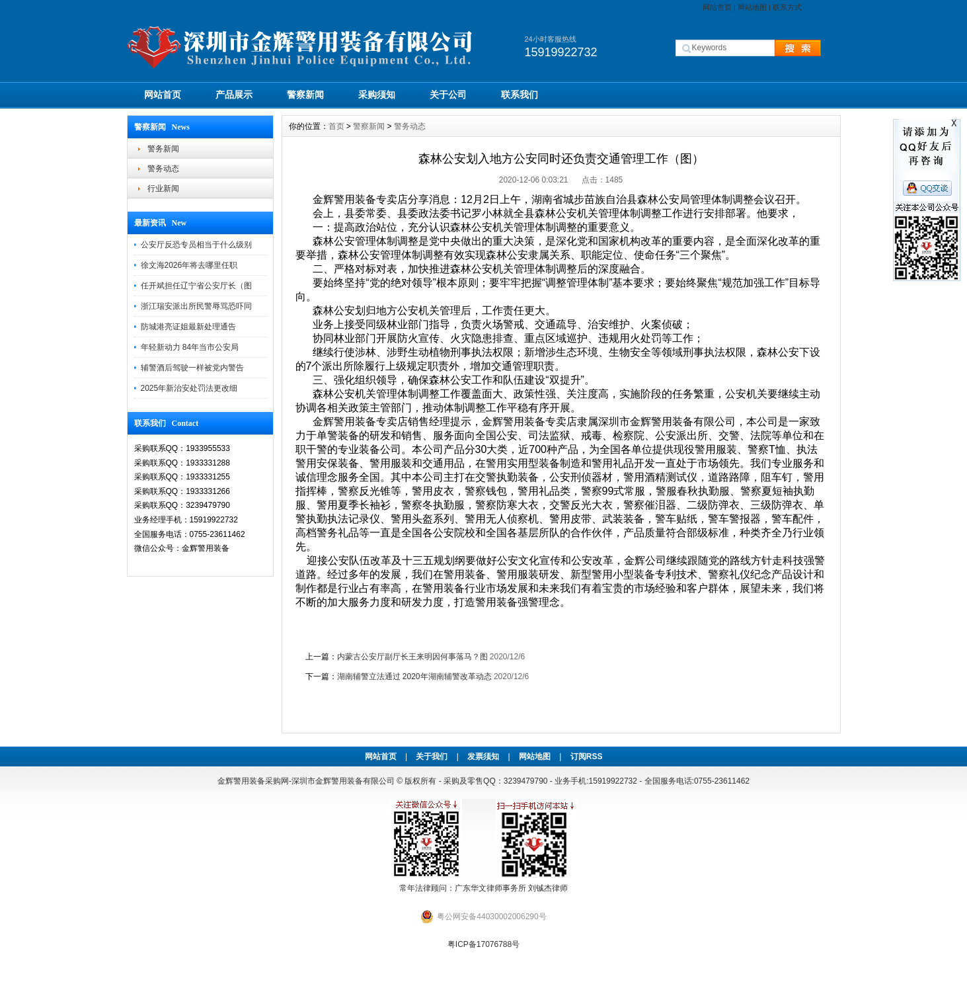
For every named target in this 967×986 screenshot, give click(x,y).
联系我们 (519, 94)
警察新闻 (305, 94)
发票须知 (483, 756)
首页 (336, 126)
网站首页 (717, 7)
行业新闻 (163, 188)
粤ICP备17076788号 (483, 944)
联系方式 (787, 7)
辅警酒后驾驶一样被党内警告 (192, 367)
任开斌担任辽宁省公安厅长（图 (196, 285)
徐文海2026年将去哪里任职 (189, 265)
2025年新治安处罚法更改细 (189, 388)
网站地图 (752, 7)
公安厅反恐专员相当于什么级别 (196, 244)
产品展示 (233, 94)
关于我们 (431, 756)
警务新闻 (163, 148)
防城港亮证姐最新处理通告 (188, 326)
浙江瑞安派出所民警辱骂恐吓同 (196, 306)
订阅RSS (586, 756)
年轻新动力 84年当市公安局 (190, 347)
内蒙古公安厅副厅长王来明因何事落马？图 (412, 656)
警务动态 (163, 168)
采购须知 (376, 94)
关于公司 (448, 94)
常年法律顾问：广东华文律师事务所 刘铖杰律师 (483, 888)
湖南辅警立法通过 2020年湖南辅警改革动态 (414, 676)
